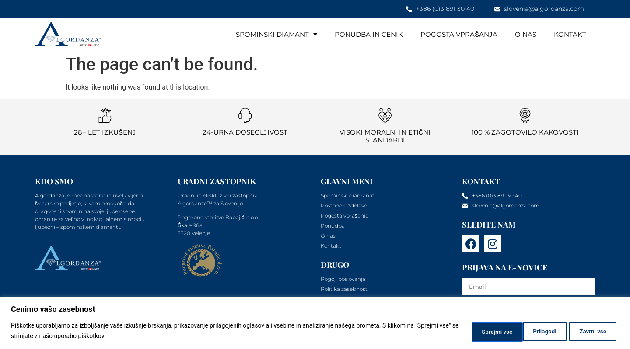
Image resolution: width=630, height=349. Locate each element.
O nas (525, 34)
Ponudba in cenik (369, 34)
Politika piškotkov (152, 336)
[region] (315, 323)
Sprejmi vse (590, 331)
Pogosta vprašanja (458, 34)
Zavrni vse (532, 331)
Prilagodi (476, 331)
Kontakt (570, 34)
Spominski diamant (276, 34)
